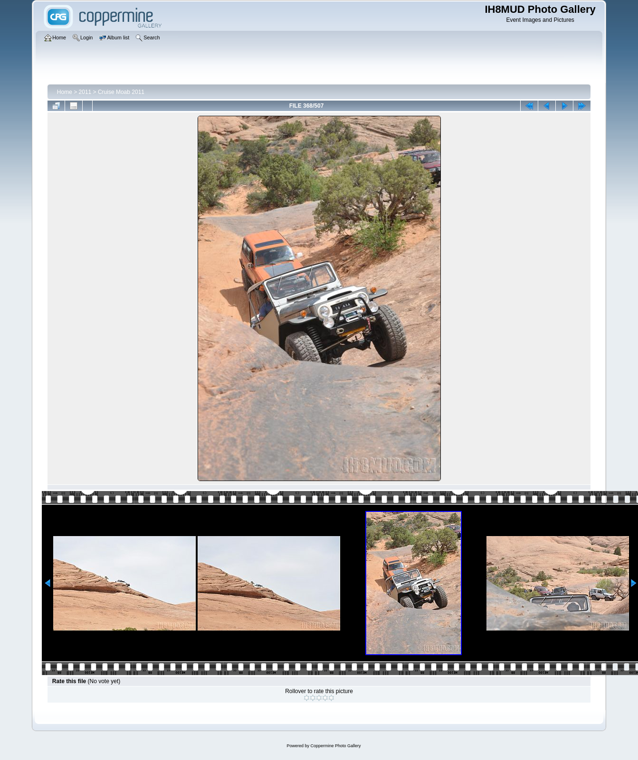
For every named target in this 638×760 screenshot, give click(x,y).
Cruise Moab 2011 (121, 92)
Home (64, 92)
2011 (85, 92)
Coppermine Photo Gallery (335, 745)
